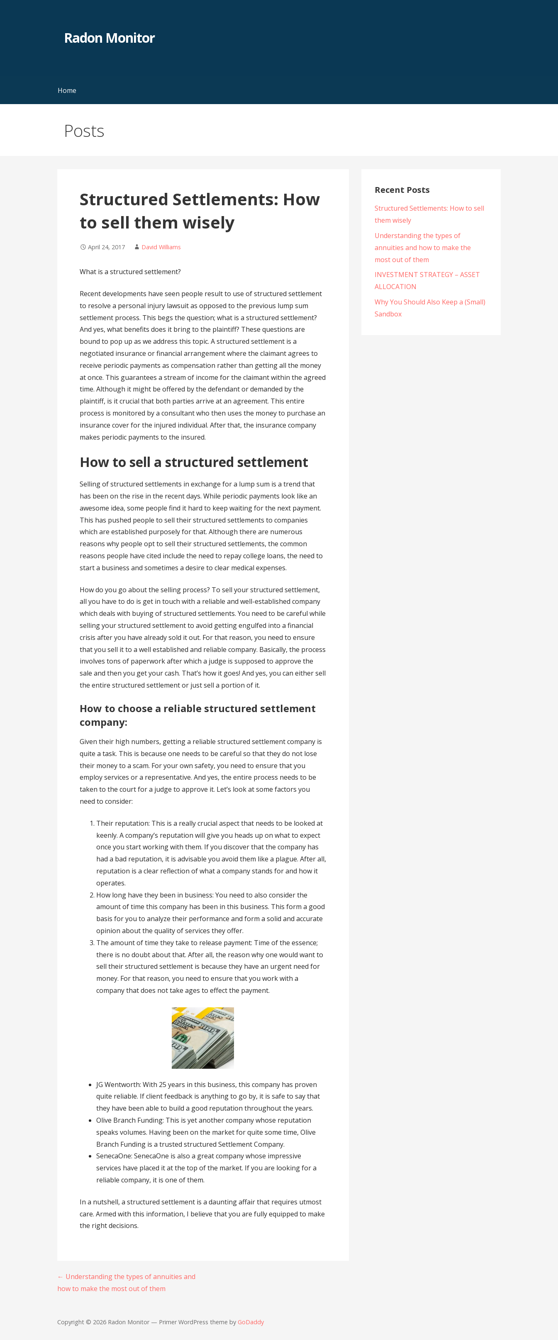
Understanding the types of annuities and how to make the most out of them (423, 247)
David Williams (161, 247)
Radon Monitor (109, 37)
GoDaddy (251, 1322)
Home (67, 90)
